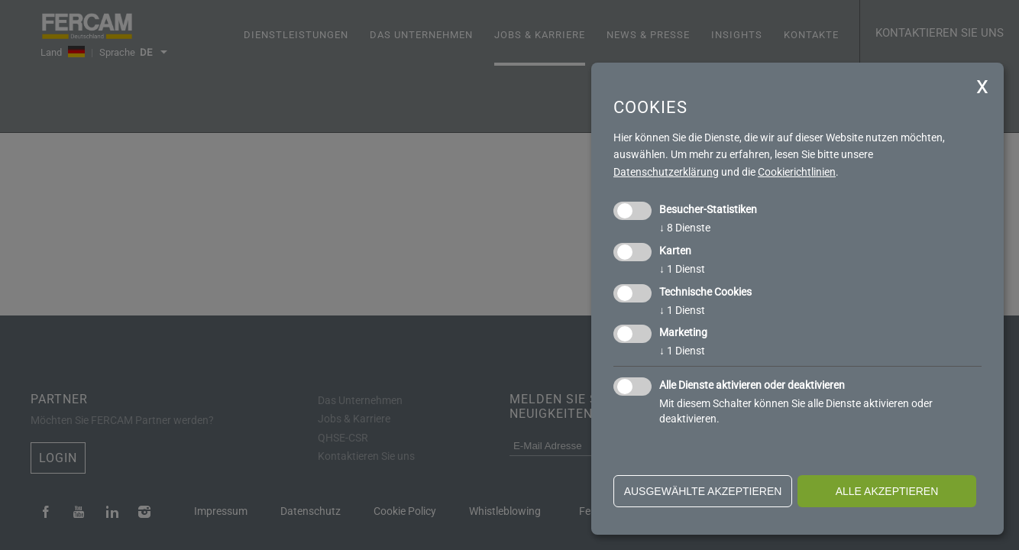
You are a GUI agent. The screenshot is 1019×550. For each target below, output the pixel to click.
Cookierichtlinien (797, 172)
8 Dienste (684, 228)
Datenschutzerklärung (666, 172)
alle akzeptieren (887, 491)
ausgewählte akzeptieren (703, 491)
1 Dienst (682, 269)
